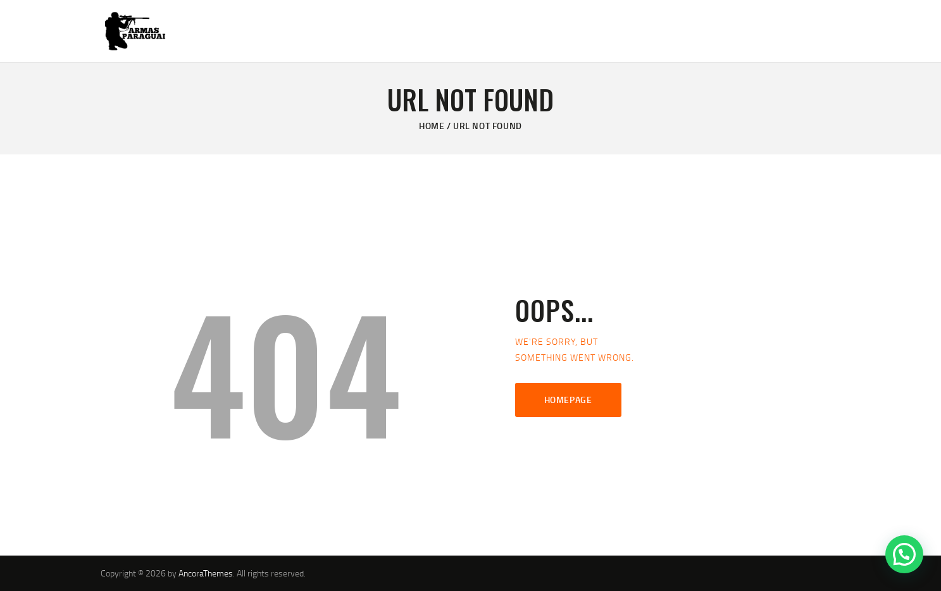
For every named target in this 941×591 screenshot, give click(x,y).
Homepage (568, 400)
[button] (904, 554)
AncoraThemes (205, 573)
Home (431, 126)
